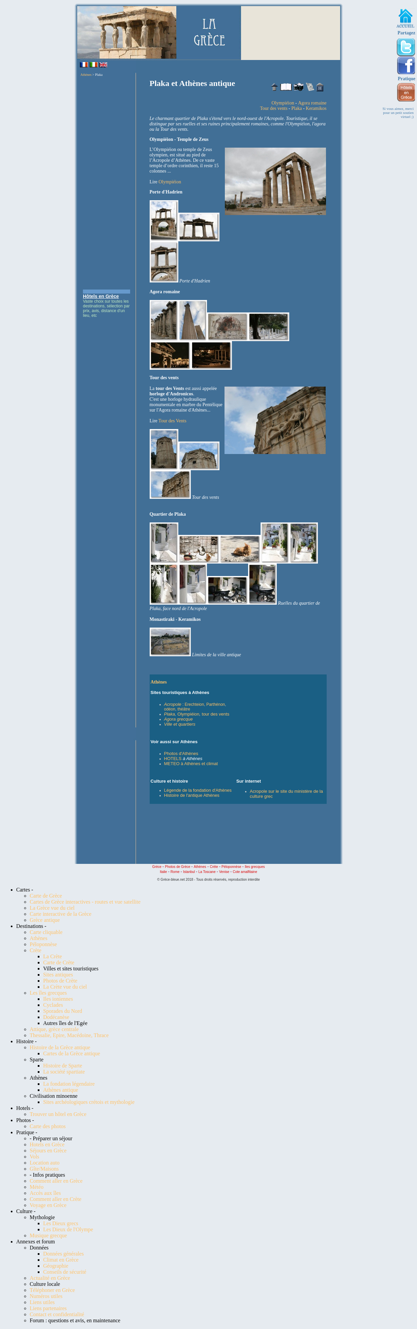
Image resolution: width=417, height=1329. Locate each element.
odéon (169, 709)
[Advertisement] (106, 183)
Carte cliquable (46, 932)
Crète (35, 950)
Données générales (63, 1254)
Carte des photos (48, 1126)
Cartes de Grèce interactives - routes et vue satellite (85, 902)
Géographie (55, 1266)
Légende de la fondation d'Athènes (198, 790)
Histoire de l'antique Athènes (191, 795)
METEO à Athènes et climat (191, 763)
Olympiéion (283, 102)
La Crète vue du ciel (65, 987)
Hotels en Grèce (47, 1144)
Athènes (86, 75)
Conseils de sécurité (64, 1272)
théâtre (184, 709)
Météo (36, 1187)
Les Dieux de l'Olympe (68, 1229)
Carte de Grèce (46, 896)
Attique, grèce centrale (54, 1029)
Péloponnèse (43, 944)
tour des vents (216, 714)
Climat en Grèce (61, 1260)
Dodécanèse (56, 1017)
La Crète (52, 956)
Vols (34, 1156)
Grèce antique (45, 920)
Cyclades (53, 1005)
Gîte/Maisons (44, 1169)
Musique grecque (48, 1235)
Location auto (44, 1163)
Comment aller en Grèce (56, 1181)
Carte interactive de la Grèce (60, 914)
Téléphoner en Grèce (52, 1290)
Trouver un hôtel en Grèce (58, 1114)
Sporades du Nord (62, 1011)
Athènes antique (60, 1090)
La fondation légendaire (69, 1084)
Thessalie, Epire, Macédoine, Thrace (69, 1035)
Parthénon (215, 704)
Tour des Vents (172, 420)
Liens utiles (42, 1302)
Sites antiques (58, 974)
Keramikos (316, 108)
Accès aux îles (45, 1193)
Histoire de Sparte (62, 1065)
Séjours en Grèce (48, 1150)
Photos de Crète (60, 981)
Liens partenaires (48, 1308)
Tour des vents (273, 108)
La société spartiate (64, 1072)
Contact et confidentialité (57, 1314)
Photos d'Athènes (181, 753)
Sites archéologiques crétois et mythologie (89, 1102)
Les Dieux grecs (60, 1223)
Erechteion (194, 704)
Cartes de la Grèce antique (71, 1053)
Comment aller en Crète (55, 1199)
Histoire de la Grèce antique (60, 1047)
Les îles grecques (48, 993)
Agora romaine (312, 102)
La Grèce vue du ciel (52, 908)
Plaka (296, 108)
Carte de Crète (58, 962)
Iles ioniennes (58, 999)
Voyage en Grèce (48, 1205)
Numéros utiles (46, 1296)
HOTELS (173, 758)
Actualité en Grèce (50, 1278)
